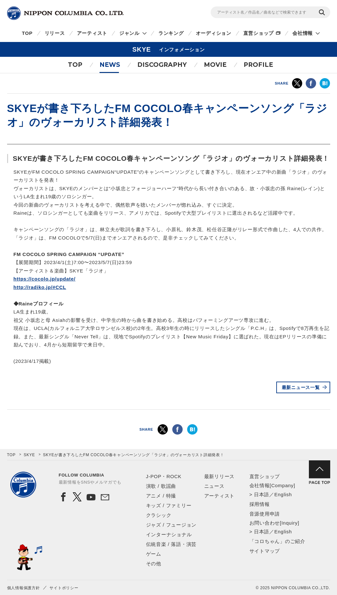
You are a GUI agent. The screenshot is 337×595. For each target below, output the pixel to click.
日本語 (261, 494)
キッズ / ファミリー (169, 505)
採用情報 (259, 504)
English (283, 494)
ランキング (171, 33)
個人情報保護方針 (23, 588)
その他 (153, 563)
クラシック (159, 515)
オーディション (213, 33)
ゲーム (153, 554)
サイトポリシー (63, 588)
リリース (55, 33)
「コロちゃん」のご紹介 (277, 541)
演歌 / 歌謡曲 (161, 486)
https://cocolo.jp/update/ (45, 279)
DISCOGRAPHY (162, 64)
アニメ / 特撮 (161, 495)
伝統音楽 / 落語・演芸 (171, 544)
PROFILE (258, 64)
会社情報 (302, 33)
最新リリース (219, 476)
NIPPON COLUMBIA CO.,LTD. (65, 13)
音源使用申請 (264, 514)
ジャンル (129, 33)
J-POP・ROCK (164, 476)
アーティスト (92, 33)
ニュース (214, 486)
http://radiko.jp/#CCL (40, 287)
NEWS (110, 64)
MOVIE (215, 64)
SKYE (29, 455)
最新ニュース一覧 (301, 387)
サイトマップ (264, 551)
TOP (27, 33)
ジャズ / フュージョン (171, 525)
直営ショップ (258, 33)
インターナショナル (169, 534)
